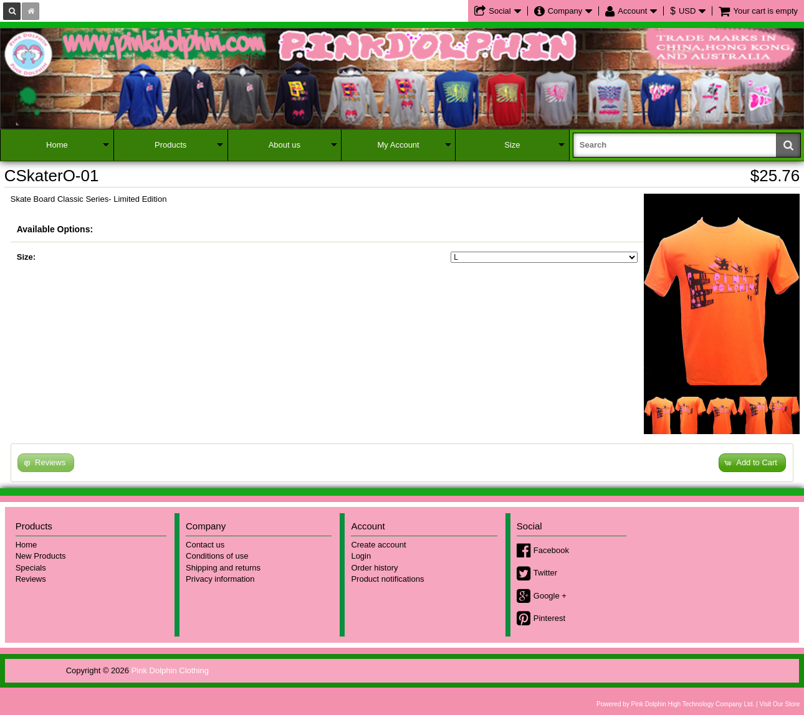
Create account (378, 544)
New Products (41, 556)
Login (361, 556)
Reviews (31, 579)
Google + (550, 595)
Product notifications (387, 579)
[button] (752, 463)
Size (512, 144)
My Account (398, 144)
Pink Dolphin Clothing (170, 670)
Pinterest (549, 618)
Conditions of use (217, 556)
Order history (374, 567)
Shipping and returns (223, 567)
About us (284, 144)
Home (57, 144)
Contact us (205, 544)
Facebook (551, 550)
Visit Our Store (779, 704)
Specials (31, 567)
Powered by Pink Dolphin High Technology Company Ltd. (675, 704)
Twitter (545, 572)
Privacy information (220, 579)
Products (170, 144)
